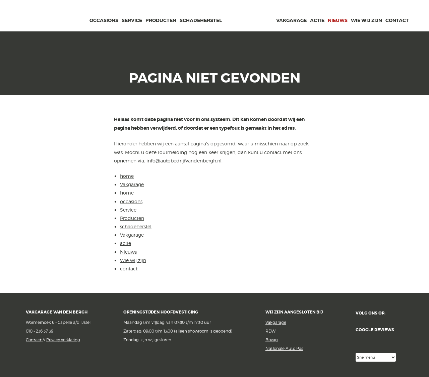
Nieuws (338, 20)
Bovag (271, 339)
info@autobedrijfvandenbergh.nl (184, 160)
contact (397, 20)
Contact (34, 339)
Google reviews (379, 340)
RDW (270, 331)
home (83, 19)
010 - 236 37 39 (39, 331)
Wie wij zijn (366, 20)
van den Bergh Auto (249, 31)
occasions (103, 20)
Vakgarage (61, 16)
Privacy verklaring (63, 339)
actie (317, 20)
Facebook (395, 313)
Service (132, 20)
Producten (160, 20)
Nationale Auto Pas (284, 348)
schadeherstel (201, 20)
